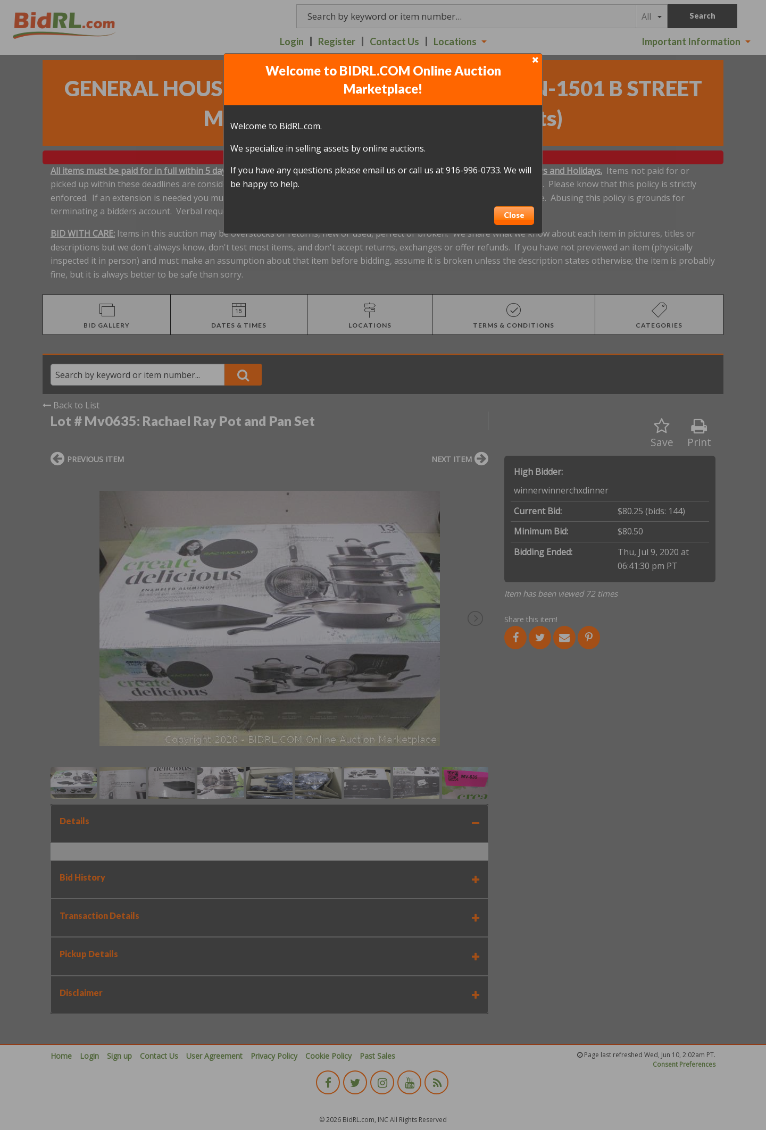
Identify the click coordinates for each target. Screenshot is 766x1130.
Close (514, 215)
